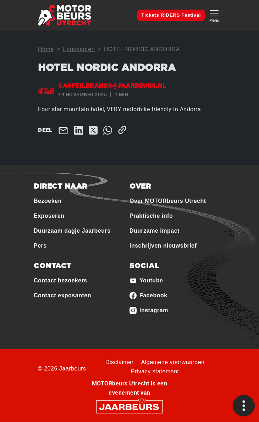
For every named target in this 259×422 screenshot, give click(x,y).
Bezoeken (48, 201)
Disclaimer (119, 362)
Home (46, 49)
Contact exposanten (62, 295)
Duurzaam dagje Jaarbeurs (72, 231)
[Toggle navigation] (214, 15)
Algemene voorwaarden (173, 362)
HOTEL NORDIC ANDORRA (142, 49)
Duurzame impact (155, 231)
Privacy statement (155, 371)
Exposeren (49, 216)
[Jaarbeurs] (129, 406)
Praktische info (151, 216)
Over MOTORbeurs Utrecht (168, 201)
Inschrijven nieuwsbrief (163, 246)
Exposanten (79, 49)
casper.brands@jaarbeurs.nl (112, 86)
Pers (40, 246)
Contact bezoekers (60, 280)
